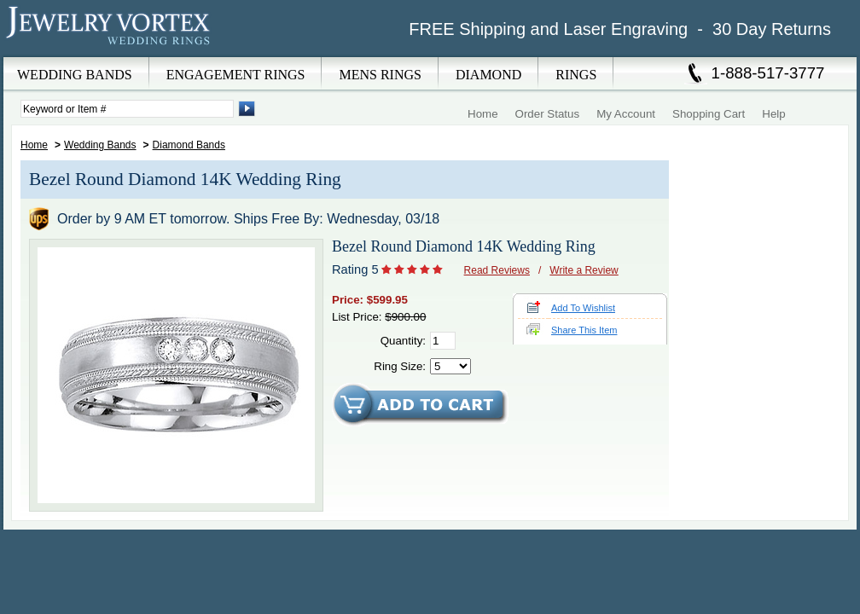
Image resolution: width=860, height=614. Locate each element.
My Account (625, 113)
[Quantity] (443, 341)
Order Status (547, 113)
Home (483, 113)
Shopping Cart (708, 113)
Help (773, 113)
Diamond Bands (189, 145)
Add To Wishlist (583, 308)
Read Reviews (497, 270)
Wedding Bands (100, 145)
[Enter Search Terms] (127, 109)
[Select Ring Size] (450, 366)
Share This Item (584, 330)
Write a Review (583, 270)
